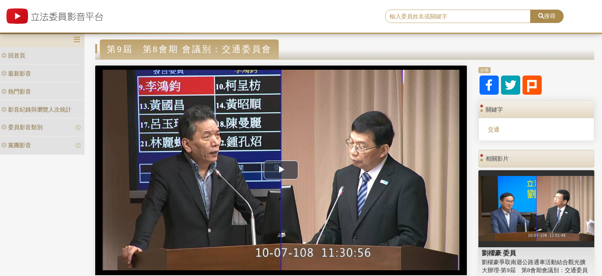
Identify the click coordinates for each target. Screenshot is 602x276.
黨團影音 (16, 145)
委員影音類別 (22, 127)
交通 (493, 129)
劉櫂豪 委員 (499, 253)
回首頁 (13, 55)
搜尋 (547, 16)
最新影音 (16, 73)
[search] (458, 16)
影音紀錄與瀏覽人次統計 (36, 109)
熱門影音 (16, 91)
